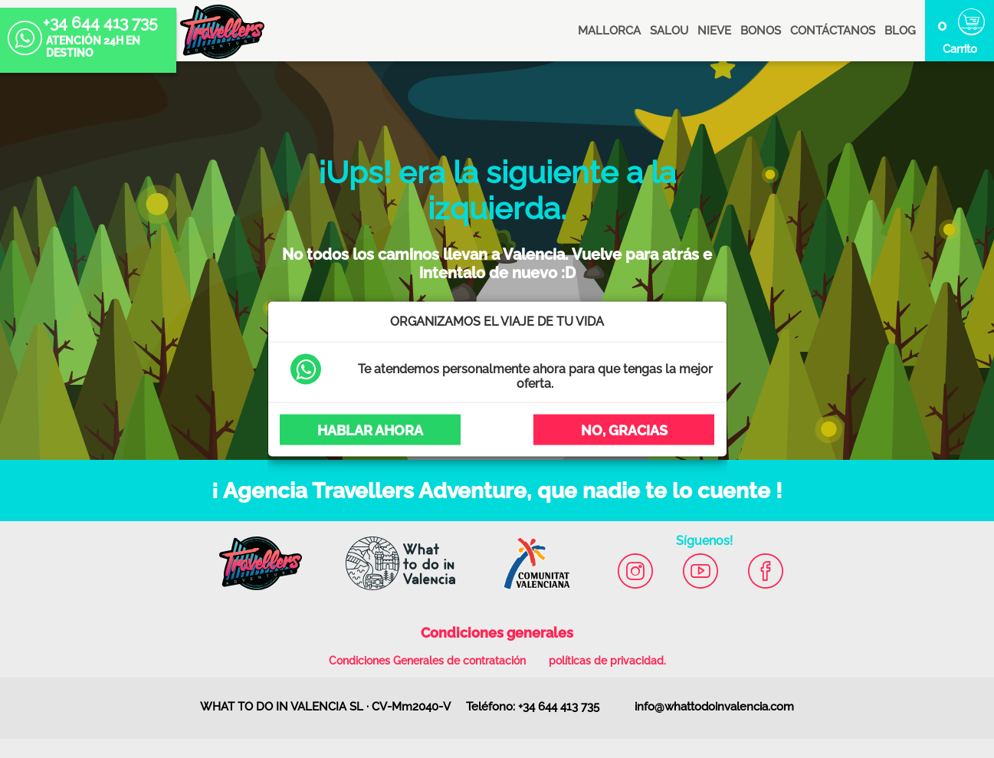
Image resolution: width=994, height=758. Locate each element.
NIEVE (714, 31)
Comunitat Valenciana (529, 555)
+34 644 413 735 (83, 24)
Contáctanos (832, 31)
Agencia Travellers (222, 32)
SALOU (669, 31)
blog (900, 31)
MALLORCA (609, 31)
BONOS (760, 31)
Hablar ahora (370, 430)
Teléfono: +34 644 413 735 (532, 707)
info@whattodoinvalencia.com (714, 707)
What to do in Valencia (392, 555)
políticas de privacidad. (607, 661)
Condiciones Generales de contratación (427, 661)
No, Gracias (624, 430)
